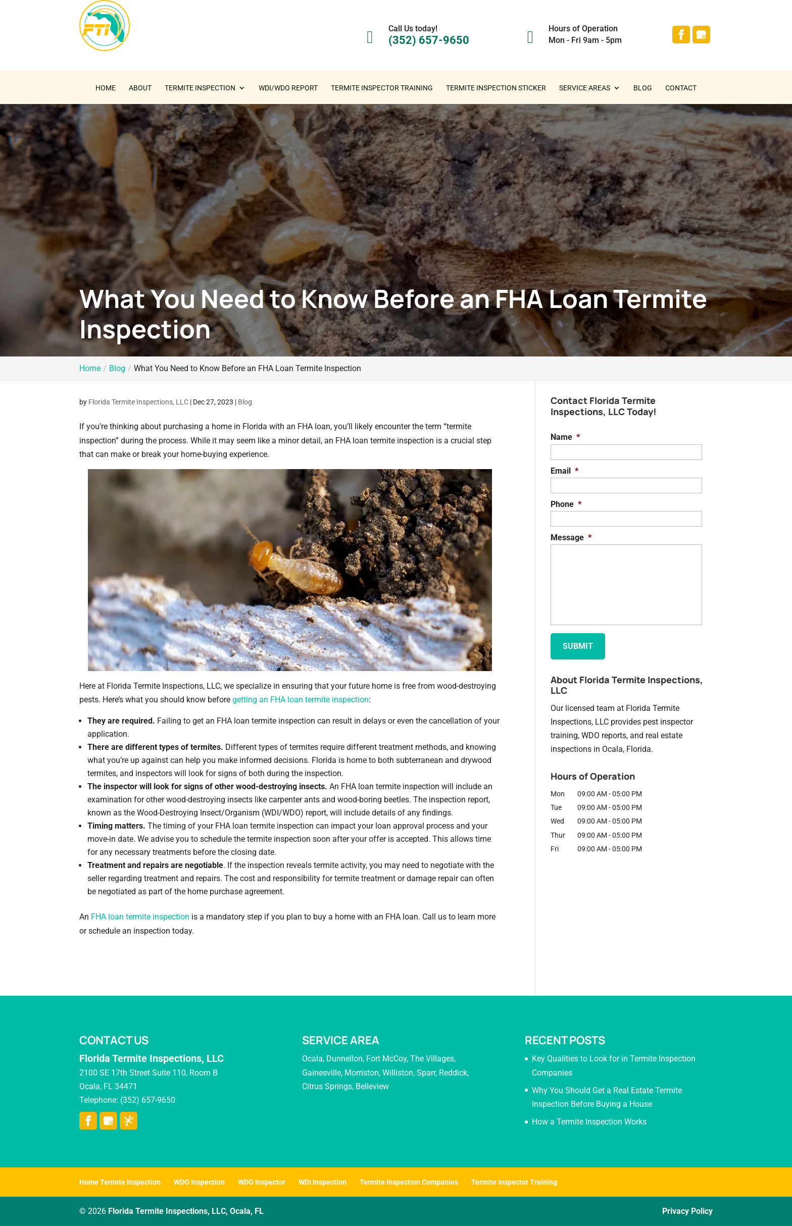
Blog (642, 88)
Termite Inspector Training (382, 88)
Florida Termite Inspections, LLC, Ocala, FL (186, 1211)
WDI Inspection (322, 1182)
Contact (681, 88)
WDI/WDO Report (288, 88)
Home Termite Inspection (120, 1182)
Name (565, 437)
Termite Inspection (200, 88)
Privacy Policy (687, 1211)
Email (564, 471)
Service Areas (584, 88)
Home (105, 88)
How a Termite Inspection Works (589, 1122)
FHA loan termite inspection (140, 917)
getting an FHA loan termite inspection (300, 699)
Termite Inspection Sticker (496, 88)
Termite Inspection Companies (409, 1182)
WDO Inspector (261, 1182)
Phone (566, 504)
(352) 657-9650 (428, 40)
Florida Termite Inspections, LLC (138, 402)
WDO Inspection (199, 1182)
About (140, 88)
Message (571, 537)
